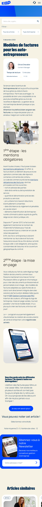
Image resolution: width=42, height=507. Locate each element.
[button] (39, 3)
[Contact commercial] (34, 2)
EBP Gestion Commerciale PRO (21, 295)
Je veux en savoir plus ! (21, 408)
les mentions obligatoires (13, 169)
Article (7, 498)
